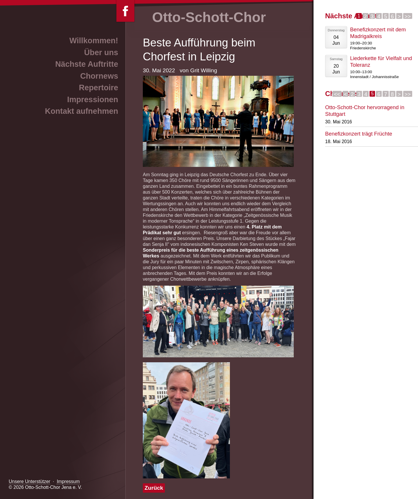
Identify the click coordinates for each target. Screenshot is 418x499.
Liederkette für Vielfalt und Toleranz (381, 61)
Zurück (154, 488)
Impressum (68, 481)
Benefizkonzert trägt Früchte (358, 134)
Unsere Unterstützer (29, 481)
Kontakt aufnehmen (81, 111)
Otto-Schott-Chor (209, 17)
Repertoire (98, 87)
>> (408, 16)
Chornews (99, 76)
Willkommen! (93, 40)
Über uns (101, 52)
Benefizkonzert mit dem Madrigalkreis (378, 32)
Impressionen (92, 99)
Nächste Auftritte (86, 64)
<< (337, 94)
